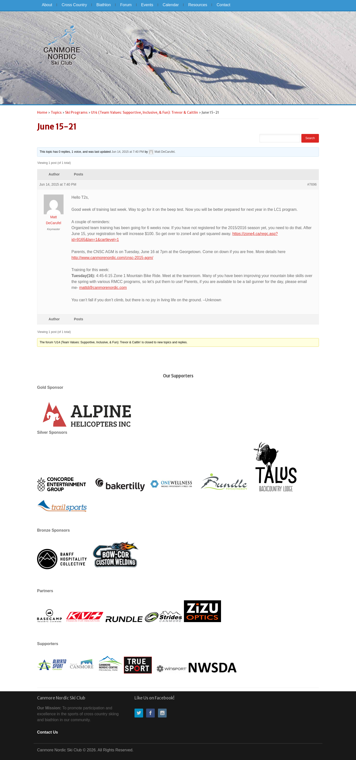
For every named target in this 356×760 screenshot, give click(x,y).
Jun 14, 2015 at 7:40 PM (127, 151)
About (47, 5)
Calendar (171, 5)
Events (147, 5)
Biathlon (103, 5)
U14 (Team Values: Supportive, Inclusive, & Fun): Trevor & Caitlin (144, 112)
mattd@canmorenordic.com (103, 287)
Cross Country (74, 5)
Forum (126, 5)
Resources (197, 5)
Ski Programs (76, 112)
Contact (223, 5)
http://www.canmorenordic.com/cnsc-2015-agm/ (112, 258)
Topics (56, 112)
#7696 (312, 184)
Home (42, 112)
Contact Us (47, 732)
